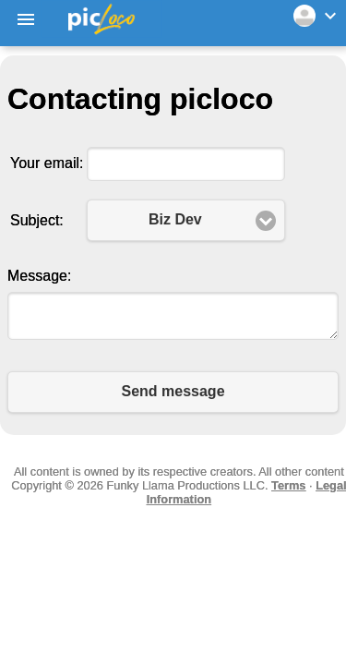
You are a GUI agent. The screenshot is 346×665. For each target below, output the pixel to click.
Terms (288, 485)
